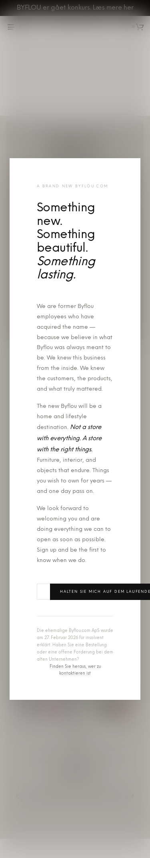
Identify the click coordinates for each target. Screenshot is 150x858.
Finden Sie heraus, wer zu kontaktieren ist (75, 670)
